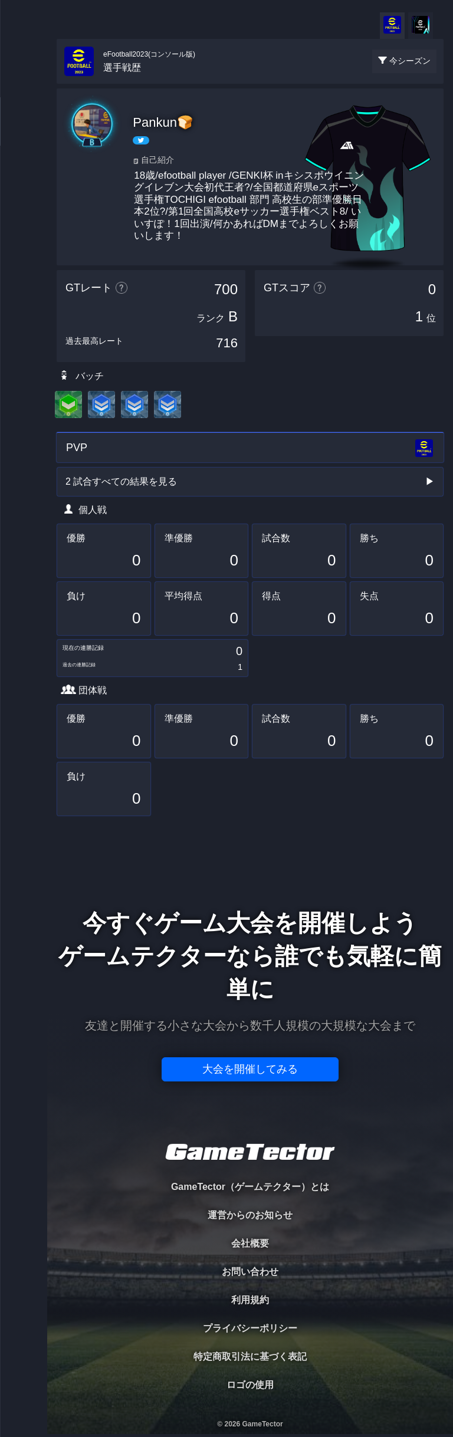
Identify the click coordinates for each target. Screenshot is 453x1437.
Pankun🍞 (163, 122)
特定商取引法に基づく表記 (250, 1356)
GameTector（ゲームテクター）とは (250, 1187)
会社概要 (250, 1243)
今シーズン (410, 61)
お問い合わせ (250, 1272)
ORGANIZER (24, 180)
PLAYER (24, 131)
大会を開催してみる (250, 1069)
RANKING (23, 228)
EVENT (23, 276)
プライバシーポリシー (250, 1328)
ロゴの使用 (250, 1385)
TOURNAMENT (23, 83)
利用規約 (250, 1300)
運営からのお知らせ (250, 1215)
